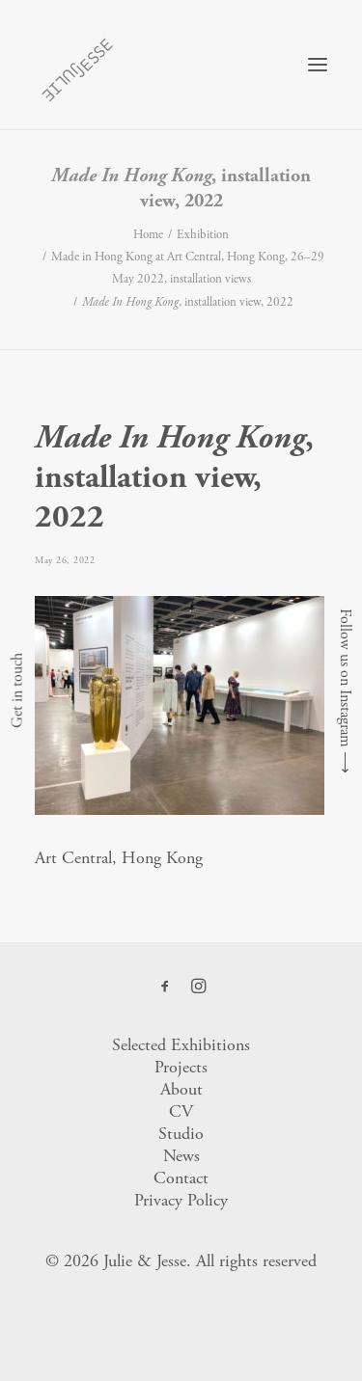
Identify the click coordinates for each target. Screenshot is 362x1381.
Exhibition (203, 235)
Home (148, 235)
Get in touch (17, 690)
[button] (317, 64)
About (181, 1089)
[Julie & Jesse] (77, 64)
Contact (181, 1178)
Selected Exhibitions (181, 1045)
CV (181, 1111)
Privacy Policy (181, 1200)
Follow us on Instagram (345, 678)
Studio (181, 1134)
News (181, 1156)
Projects (181, 1067)
